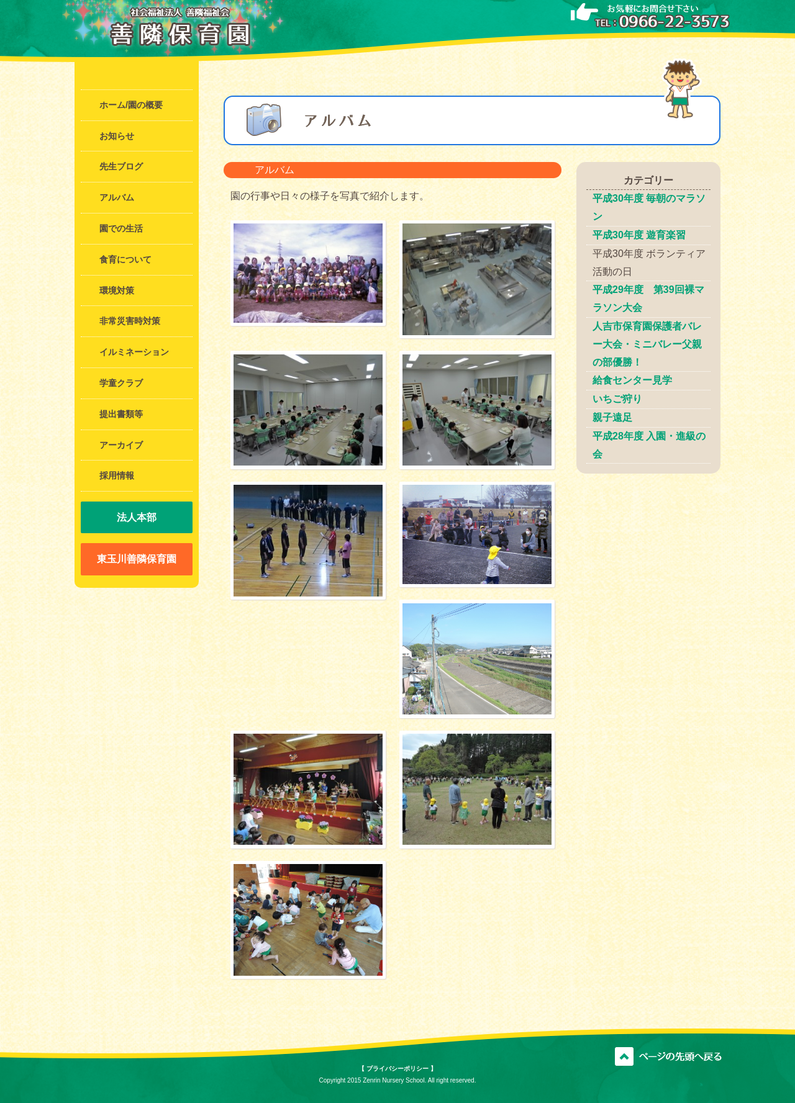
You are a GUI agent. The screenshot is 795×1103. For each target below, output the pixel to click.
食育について (125, 259)
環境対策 (116, 290)
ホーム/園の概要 (131, 105)
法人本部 (137, 517)
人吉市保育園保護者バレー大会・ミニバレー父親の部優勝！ (647, 344)
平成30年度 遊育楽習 (639, 235)
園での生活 (121, 228)
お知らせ (116, 136)
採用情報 (116, 475)
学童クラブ (121, 383)
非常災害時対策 (129, 321)
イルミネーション (134, 352)
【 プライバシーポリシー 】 (397, 1068)
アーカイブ (121, 445)
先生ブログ (121, 166)
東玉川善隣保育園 (136, 559)
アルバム (116, 197)
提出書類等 (121, 414)
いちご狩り (617, 399)
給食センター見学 (632, 380)
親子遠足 (612, 417)
